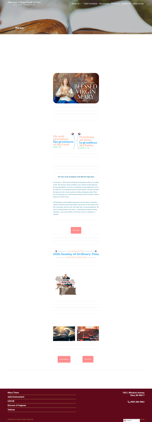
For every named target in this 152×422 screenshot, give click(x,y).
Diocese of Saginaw (16, 405)
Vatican (10, 410)
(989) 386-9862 (136, 402)
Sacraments (104, 3)
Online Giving (138, 3)
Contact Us (126, 3)
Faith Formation (90, 3)
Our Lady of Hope (19, 419)
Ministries (115, 3)
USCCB (10, 401)
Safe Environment (15, 397)
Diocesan (141, 419)
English (128, 420)
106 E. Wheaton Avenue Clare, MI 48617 (134, 393)
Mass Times (12, 392)
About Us (77, 4)
